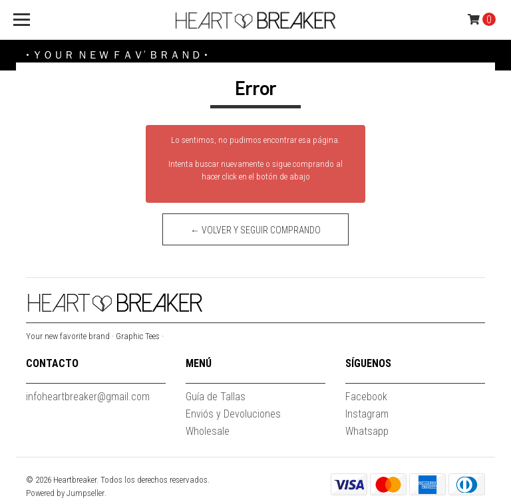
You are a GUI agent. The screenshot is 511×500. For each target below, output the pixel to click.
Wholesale (208, 431)
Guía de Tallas (216, 396)
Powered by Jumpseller (65, 493)
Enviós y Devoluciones (233, 414)
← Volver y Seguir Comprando (255, 230)
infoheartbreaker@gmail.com (88, 396)
